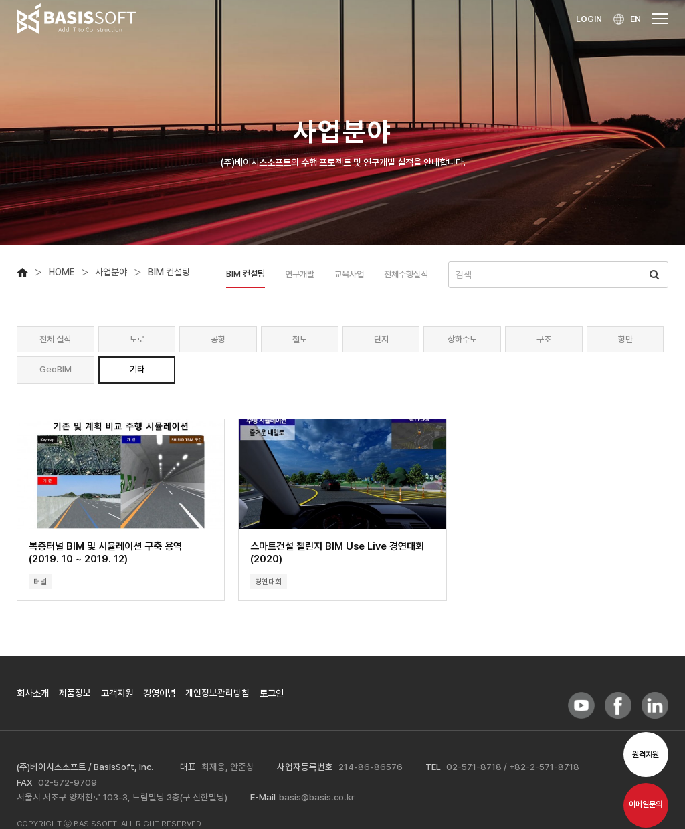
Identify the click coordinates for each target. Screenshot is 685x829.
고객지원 (117, 696)
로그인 (272, 696)
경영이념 (159, 696)
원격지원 (645, 758)
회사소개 (33, 696)
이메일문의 (645, 808)
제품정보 (75, 696)
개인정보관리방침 (217, 696)
